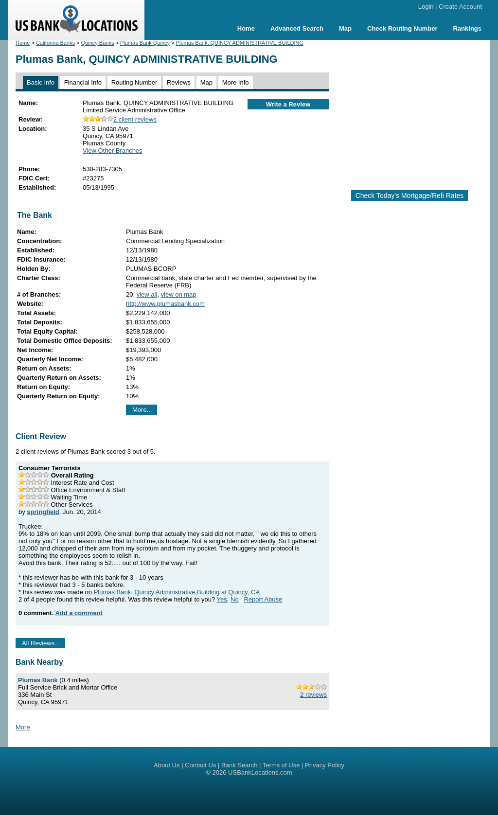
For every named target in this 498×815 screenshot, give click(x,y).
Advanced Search (296, 28)
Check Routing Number (402, 28)
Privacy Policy (324, 765)
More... (142, 409)
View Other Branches (112, 150)
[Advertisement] (417, 111)
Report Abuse (263, 599)
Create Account (460, 6)
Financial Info (83, 82)
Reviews (179, 82)
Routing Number (134, 82)
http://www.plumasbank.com (165, 303)
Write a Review (288, 104)
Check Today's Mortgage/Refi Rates (410, 195)
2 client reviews (120, 119)
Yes (222, 599)
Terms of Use (281, 765)
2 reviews (313, 694)
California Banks (55, 43)
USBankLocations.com (260, 772)
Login (426, 6)
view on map (178, 294)
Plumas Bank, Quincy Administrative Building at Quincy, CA (177, 592)
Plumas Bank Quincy (145, 43)
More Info (235, 82)
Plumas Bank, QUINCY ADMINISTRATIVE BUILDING (239, 43)
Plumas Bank (38, 680)
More (23, 727)
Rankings (467, 28)
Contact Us (200, 765)
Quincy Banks (97, 43)
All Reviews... (41, 643)
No (235, 599)
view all (147, 294)
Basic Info (40, 82)
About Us (166, 765)
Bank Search (239, 765)
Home (246, 28)
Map (345, 28)
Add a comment (79, 613)
